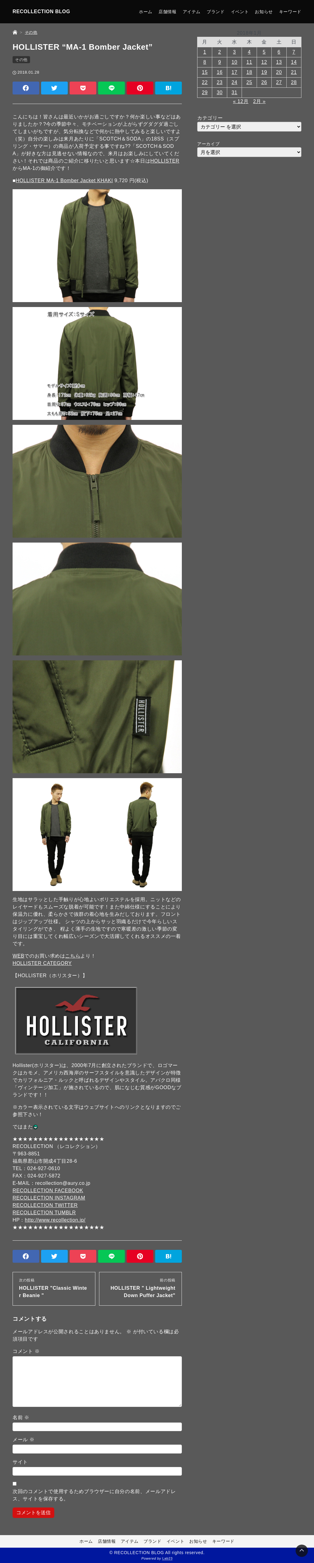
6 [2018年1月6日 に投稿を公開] (279, 52)
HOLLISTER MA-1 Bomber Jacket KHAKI (64, 180)
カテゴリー (210, 118)
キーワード (290, 11)
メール (24, 1439)
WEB (18, 955)
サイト (20, 1462)
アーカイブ (208, 143)
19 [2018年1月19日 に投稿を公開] (264, 72)
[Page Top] (302, 1551)
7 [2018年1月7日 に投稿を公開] (294, 52)
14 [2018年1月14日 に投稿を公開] (294, 62)
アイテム (192, 11)
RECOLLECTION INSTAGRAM (49, 1197)
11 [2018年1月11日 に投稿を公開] (249, 62)
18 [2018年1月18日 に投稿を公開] (249, 72)
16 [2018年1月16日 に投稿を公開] (220, 72)
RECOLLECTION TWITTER (45, 1205)
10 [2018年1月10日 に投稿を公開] (234, 62)
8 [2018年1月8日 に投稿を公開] (204, 62)
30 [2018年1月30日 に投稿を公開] (220, 92)
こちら (72, 955)
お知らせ (264, 11)
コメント (26, 1351)
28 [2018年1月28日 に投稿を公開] (294, 82)
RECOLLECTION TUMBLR (44, 1212)
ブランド (216, 11)
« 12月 (240, 101)
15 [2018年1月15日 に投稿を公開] (205, 72)
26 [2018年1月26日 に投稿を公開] (264, 82)
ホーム (145, 11)
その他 (21, 59)
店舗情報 (168, 11)
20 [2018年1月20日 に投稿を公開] (279, 72)
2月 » (259, 101)
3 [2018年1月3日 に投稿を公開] (234, 52)
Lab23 (167, 1559)
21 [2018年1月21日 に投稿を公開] (294, 72)
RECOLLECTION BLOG (41, 11)
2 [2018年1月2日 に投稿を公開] (219, 52)
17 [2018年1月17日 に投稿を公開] (234, 72)
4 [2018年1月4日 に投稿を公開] (249, 52)
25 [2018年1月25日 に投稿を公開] (249, 82)
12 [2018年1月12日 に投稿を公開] (264, 62)
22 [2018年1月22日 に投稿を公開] (205, 82)
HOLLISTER (164, 160)
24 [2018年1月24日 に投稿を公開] (234, 82)
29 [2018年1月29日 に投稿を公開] (205, 92)
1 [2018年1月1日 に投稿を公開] (204, 52)
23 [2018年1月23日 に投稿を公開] (220, 82)
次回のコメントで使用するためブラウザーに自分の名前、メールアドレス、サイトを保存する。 (94, 1495)
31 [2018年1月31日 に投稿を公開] (234, 92)
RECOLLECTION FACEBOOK (48, 1190)
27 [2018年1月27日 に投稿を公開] (279, 82)
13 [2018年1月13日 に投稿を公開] (279, 62)
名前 (21, 1417)
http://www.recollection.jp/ (55, 1220)
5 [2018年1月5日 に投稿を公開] (264, 52)
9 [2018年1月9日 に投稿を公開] (219, 62)
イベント (240, 11)
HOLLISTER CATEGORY (42, 963)
